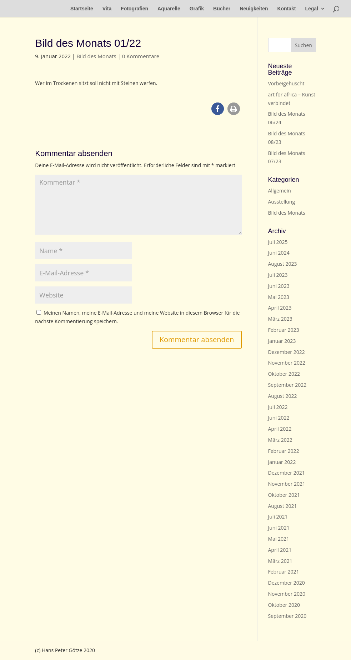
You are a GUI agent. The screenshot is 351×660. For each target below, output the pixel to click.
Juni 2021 (279, 527)
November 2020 (287, 593)
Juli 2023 (278, 274)
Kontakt (286, 8)
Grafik (197, 8)
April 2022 (280, 428)
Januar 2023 (282, 341)
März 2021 (280, 561)
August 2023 (282, 263)
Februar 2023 (283, 329)
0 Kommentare (140, 56)
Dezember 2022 (286, 352)
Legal (311, 8)
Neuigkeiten (254, 8)
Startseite (81, 8)
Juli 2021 (278, 516)
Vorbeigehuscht (286, 83)
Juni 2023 (279, 285)
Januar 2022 (282, 462)
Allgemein (279, 190)
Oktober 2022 (284, 373)
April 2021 (280, 549)
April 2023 (280, 307)
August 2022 (282, 395)
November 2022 (287, 362)
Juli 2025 (278, 242)
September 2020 (287, 615)
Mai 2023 (279, 297)
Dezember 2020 (286, 582)
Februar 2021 (283, 571)
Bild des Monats (96, 56)
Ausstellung (281, 201)
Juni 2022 (279, 417)
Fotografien (134, 8)
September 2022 (287, 384)
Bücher (221, 8)
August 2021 (282, 505)
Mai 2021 (279, 538)
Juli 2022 (278, 407)
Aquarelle (168, 8)
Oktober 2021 (284, 494)
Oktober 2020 (284, 604)
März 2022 (280, 439)
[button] (217, 108)
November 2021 (287, 483)
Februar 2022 (283, 451)
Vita (106, 8)
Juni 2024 (279, 252)
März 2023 (280, 318)
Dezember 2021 (286, 472)
